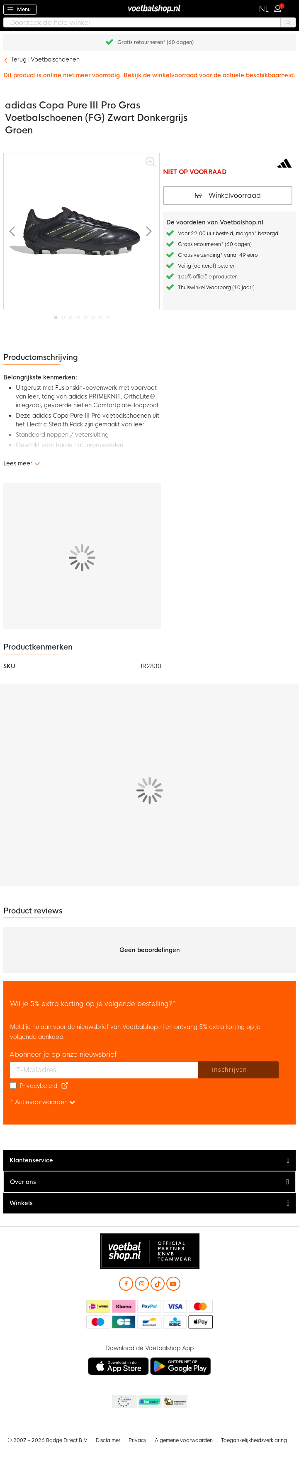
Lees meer (17, 463)
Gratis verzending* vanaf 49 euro (218, 255)
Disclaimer (108, 1440)
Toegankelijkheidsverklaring (254, 1440)
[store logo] (150, 8)
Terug (19, 59)
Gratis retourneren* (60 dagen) (155, 42)
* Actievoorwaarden (42, 1102)
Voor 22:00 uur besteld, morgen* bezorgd (228, 233)
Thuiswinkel (175, 1402)
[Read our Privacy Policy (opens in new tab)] (64, 1086)
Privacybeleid (38, 1086)
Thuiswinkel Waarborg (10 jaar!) (216, 287)
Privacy (137, 1440)
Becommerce (149, 1402)
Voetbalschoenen (55, 59)
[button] (264, 9)
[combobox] (149, 22)
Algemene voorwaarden (184, 1440)
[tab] (149, 1160)
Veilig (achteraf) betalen (207, 266)
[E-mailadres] (104, 1070)
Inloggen (279, 7)
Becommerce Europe (123, 1402)
